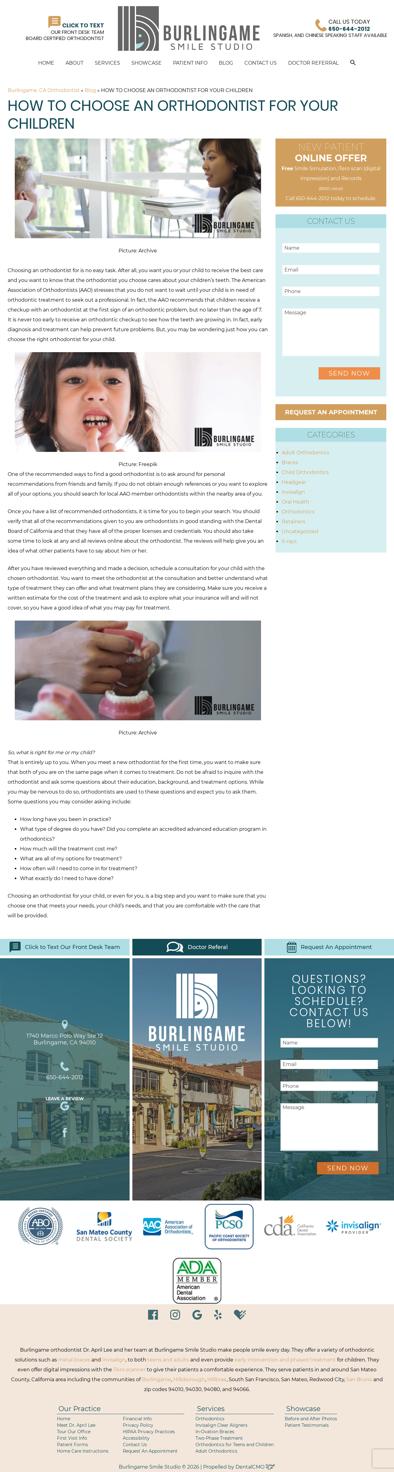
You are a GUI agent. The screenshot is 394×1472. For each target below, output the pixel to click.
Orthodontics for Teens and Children (234, 1444)
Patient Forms (72, 1444)
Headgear (294, 482)
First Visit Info (72, 1438)
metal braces (74, 1360)
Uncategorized (300, 531)
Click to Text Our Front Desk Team (65, 947)
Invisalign (293, 492)
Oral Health (295, 502)
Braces (290, 462)
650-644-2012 (312, 198)
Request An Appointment (329, 947)
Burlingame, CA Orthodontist (44, 90)
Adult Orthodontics (305, 453)
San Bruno (359, 1379)
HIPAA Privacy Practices (149, 1431)
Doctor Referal (197, 947)
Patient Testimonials (307, 1425)
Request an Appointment (331, 412)
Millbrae (217, 1379)
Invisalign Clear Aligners (221, 1425)
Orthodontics (298, 512)
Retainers (293, 522)
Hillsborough (189, 1379)
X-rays (289, 541)
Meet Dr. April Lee (76, 1425)
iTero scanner (129, 1370)
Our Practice (79, 1409)
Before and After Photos (311, 1419)
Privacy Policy (138, 1425)
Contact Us (260, 63)
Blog (226, 63)
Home (46, 63)
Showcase (146, 63)
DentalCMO (255, 1467)
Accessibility (136, 1438)
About (74, 63)
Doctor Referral (313, 63)
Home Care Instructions (82, 1451)
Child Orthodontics (305, 472)
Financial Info (137, 1419)
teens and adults (168, 1360)
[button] (353, 63)
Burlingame (156, 1379)
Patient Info (190, 63)
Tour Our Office (73, 1431)
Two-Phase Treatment (219, 1438)
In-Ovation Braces (214, 1431)
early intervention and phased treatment (285, 1360)
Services (107, 63)
